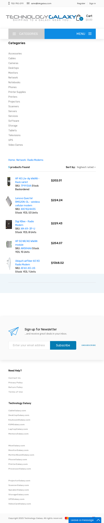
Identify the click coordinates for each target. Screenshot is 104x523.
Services (13, 116)
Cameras (13, 63)
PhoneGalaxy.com (17, 459)
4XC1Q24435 (28, 209)
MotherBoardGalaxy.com (21, 455)
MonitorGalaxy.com (18, 450)
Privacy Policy (15, 382)
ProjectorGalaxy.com (19, 480)
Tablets (12, 130)
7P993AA (26, 185)
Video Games (15, 144)
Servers (12, 111)
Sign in (92, 3)
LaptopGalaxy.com (18, 429)
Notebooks (14, 82)
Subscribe (63, 345)
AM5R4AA (26, 248)
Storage (12, 125)
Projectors (14, 101)
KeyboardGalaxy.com (19, 420)
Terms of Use (15, 392)
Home (11, 160)
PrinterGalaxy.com (18, 464)
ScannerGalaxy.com (18, 485)
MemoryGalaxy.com (18, 434)
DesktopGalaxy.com (18, 415)
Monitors (13, 72)
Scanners (13, 106)
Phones (12, 87)
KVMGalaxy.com (16, 424)
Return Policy (15, 387)
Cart (89, 16)
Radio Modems (35, 160)
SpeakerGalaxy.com (18, 490)
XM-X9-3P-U (28, 228)
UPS (10, 140)
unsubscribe (89, 345)
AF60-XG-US (28, 268)
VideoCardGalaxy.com (19, 504)
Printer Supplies (17, 92)
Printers (12, 96)
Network (13, 77)
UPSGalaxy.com (16, 499)
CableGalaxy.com (17, 410)
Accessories (15, 53)
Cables (12, 58)
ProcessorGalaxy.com (19, 469)
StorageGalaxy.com (18, 494)
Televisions (14, 135)
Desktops (13, 68)
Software (13, 120)
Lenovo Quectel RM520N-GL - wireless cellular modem (27, 202)
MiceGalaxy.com (16, 445)
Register (81, 3)
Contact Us (14, 378)
